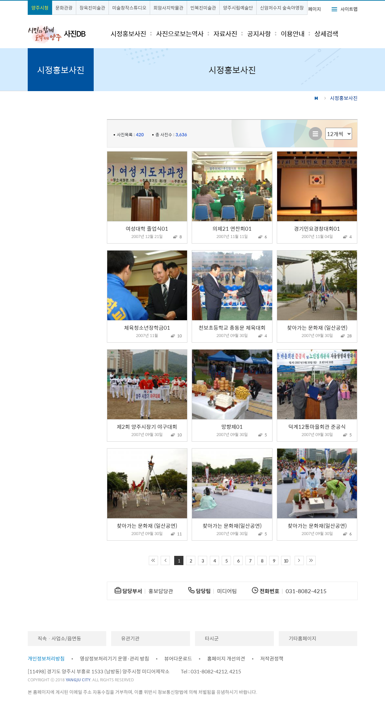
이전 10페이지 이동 (165, 560)
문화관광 (64, 7)
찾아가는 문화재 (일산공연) (317, 327)
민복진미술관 (203, 7)
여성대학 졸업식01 (147, 228)
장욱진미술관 (92, 7)
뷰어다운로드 (178, 658)
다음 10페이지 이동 (299, 560)
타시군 (212, 638)
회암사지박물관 (168, 7)
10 (286, 561)
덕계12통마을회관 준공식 (317, 426)
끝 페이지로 (311, 560)
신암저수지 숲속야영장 (282, 7)
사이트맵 (349, 9)
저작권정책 (271, 658)
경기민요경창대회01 (317, 228)
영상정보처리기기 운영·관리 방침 (114, 658)
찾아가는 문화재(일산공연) (232, 525)
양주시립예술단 (238, 7)
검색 (347, 33)
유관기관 (130, 638)
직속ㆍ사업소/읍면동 (59, 638)
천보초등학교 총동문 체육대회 (232, 327)
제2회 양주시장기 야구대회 (147, 426)
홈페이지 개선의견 (226, 658)
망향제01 (232, 426)
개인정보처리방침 (46, 658)
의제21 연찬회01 (232, 228)
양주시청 (39, 7)
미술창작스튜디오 (129, 7)
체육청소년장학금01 (147, 327)
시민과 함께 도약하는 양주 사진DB (57, 34)
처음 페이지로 (153, 560)
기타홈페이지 (302, 638)
